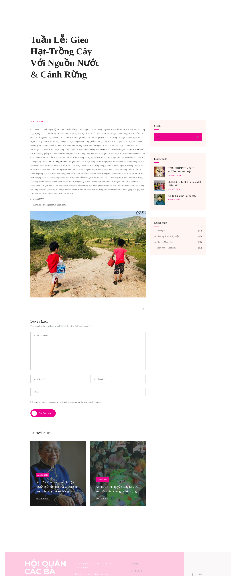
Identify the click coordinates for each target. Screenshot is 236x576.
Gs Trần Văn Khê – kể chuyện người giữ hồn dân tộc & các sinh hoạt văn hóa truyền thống (57, 486)
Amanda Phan (101, 150)
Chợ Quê (161, 231)
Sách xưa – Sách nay (166, 248)
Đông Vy (71, 162)
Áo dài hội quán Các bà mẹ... (182, 196)
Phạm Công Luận (57, 162)
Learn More (42, 498)
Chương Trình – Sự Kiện (168, 236)
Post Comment (41, 413)
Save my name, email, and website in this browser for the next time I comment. (68, 402)
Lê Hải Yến (135, 150)
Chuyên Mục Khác (165, 242)
